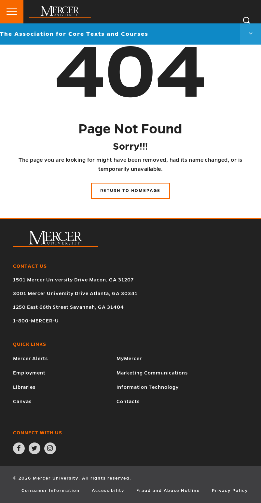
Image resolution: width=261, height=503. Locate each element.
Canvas (22, 401)
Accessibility (108, 490)
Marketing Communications (152, 372)
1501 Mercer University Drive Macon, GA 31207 (73, 279)
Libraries (24, 387)
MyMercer (129, 358)
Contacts (128, 401)
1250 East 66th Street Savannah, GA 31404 (68, 307)
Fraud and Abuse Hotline (168, 490)
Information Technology (148, 387)
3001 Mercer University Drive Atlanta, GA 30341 (75, 293)
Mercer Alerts (30, 358)
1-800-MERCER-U (36, 320)
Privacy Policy (230, 490)
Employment (29, 372)
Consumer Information (50, 490)
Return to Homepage (130, 190)
